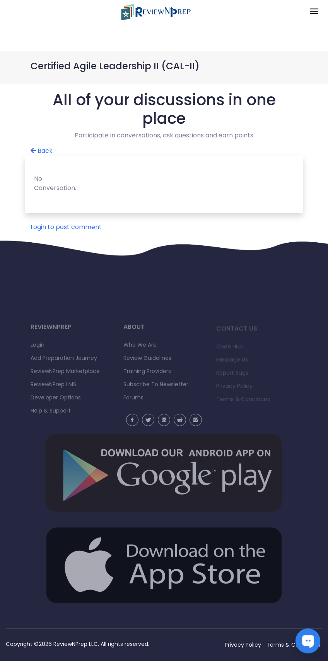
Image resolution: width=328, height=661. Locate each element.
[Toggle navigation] (314, 12)
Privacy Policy (243, 645)
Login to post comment (66, 227)
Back (42, 150)
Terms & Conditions (293, 645)
